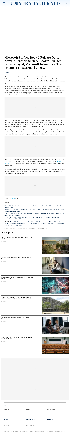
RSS (48, 423)
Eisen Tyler (9, 72)
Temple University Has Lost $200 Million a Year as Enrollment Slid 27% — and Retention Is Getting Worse (16, 238)
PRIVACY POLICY (29, 423)
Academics (6, 409)
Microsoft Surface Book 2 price (18, 223)
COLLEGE (49, 411)
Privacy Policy (62, 431)
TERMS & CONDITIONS (30, 425)
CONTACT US (6, 425)
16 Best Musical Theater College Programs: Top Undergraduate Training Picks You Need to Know (17, 338)
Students (28, 409)
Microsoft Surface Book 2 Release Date (20, 222)
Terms (48, 431)
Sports (5, 411)
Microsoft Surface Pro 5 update (13, 225)
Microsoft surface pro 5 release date (37, 223)
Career (27, 411)
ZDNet (54, 89)
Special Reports (51, 409)
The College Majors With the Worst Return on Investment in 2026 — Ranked (16, 258)
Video (13, 199)
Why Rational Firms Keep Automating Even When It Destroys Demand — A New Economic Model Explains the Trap (17, 278)
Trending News (9, 55)
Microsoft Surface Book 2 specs (40, 222)
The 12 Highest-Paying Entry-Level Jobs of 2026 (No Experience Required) (15, 318)
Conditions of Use (54, 431)
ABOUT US (6, 423)
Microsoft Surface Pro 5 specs (56, 223)
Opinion (6, 414)
